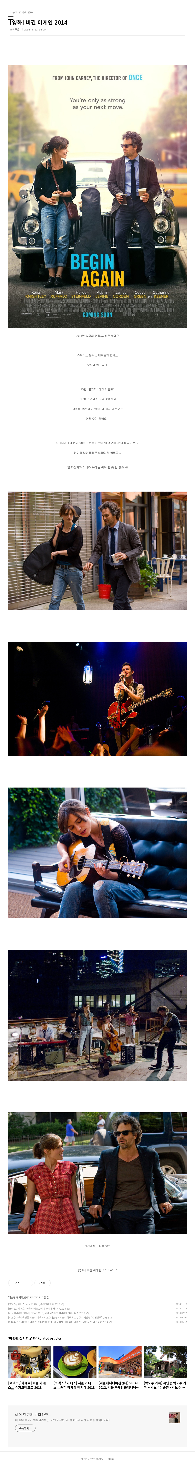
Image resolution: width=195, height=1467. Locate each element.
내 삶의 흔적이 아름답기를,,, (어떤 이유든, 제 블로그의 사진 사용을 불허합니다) (62, 1420)
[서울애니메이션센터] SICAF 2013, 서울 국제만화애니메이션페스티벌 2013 (46, 1313)
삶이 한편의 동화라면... (33, 1414)
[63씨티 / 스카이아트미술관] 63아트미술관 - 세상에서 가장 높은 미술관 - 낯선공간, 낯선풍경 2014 (58, 1322)
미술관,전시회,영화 (18, 1297)
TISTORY (98, 1459)
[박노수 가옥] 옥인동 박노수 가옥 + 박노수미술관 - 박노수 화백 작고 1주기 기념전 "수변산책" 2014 (58, 1317)
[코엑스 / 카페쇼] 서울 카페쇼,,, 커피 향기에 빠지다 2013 (37, 1308)
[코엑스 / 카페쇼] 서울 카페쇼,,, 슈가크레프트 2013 (34, 1304)
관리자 (111, 1459)
